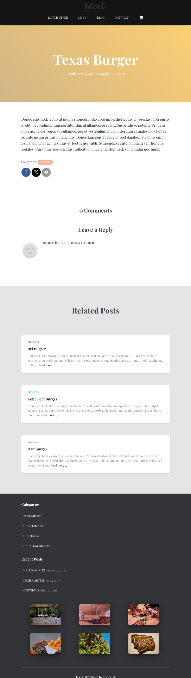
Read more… (47, 365)
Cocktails (31, 526)
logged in (64, 243)
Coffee (29, 536)
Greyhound (32, 590)
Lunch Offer (58, 17)
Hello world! (34, 570)
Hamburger (37, 448)
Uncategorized (35, 546)
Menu (82, 17)
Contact (122, 17)
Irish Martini (33, 580)
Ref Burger (36, 348)
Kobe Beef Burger (42, 399)
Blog (101, 17)
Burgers (45, 162)
